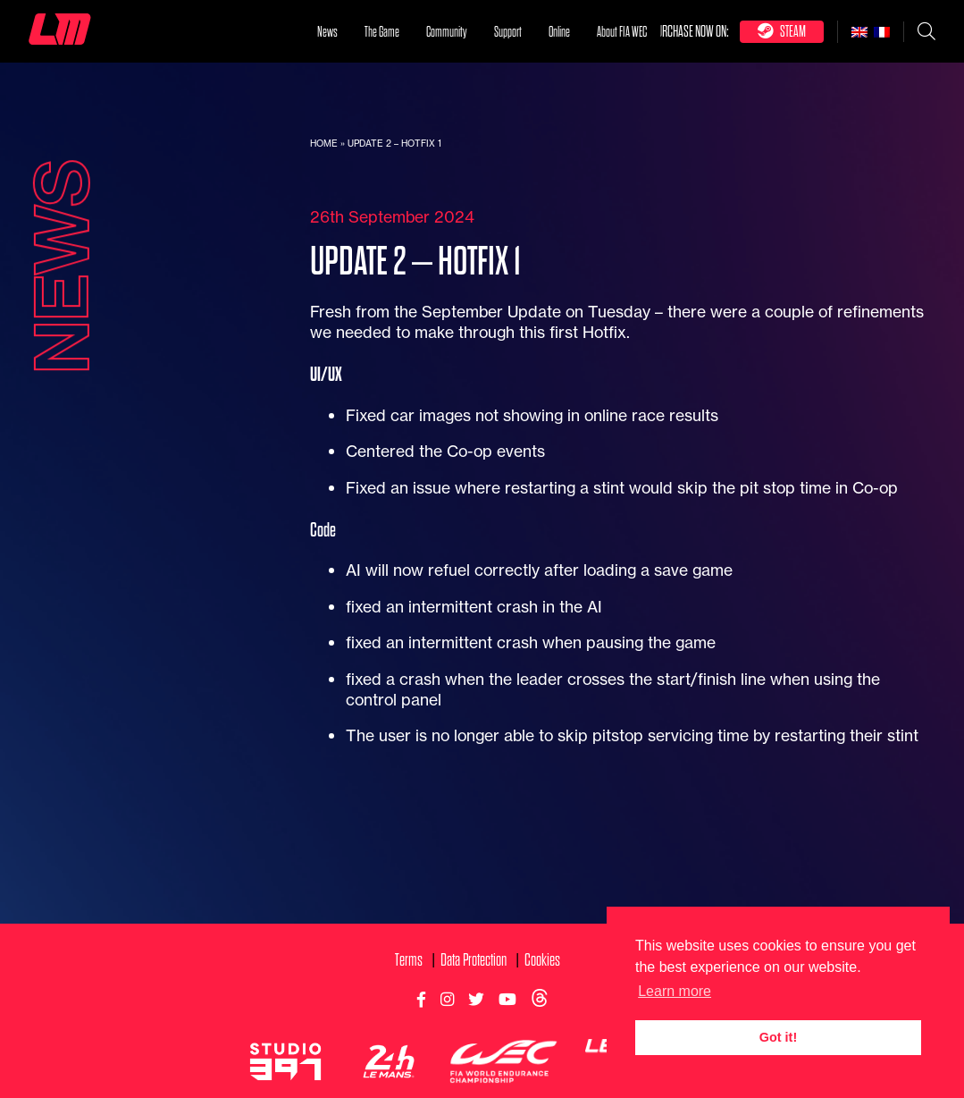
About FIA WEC (622, 32)
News (327, 32)
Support (508, 32)
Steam (782, 30)
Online (559, 32)
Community (446, 32)
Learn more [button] (674, 991)
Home (324, 143)
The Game (382, 32)
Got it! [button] (778, 1037)
